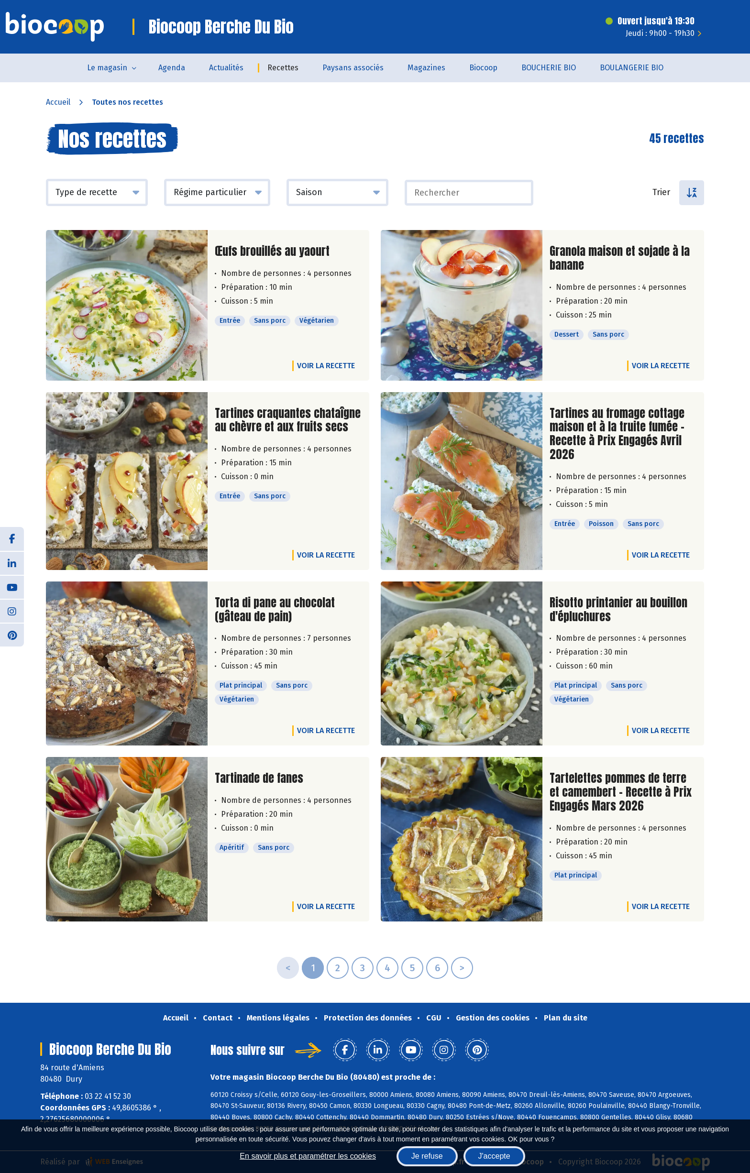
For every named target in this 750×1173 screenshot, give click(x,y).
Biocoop (483, 67)
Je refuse (427, 1156)
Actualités (226, 67)
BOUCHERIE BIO (548, 67)
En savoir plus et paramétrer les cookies (308, 1156)
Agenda (171, 67)
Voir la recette (326, 365)
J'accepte (494, 1156)
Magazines (426, 67)
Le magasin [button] (107, 67)
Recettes (282, 67)
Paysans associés (353, 67)
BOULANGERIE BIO (631, 67)
